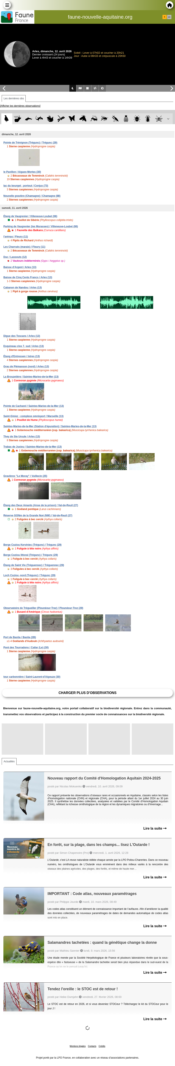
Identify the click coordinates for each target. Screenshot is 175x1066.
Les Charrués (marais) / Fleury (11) (24, 246)
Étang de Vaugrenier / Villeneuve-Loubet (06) (30, 216)
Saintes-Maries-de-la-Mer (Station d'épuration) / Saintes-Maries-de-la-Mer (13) (50, 426)
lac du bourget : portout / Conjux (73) (25, 185)
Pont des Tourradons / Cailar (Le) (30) (26, 647)
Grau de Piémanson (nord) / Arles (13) (26, 366)
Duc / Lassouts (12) (15, 257)
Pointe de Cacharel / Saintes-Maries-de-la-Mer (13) (33, 405)
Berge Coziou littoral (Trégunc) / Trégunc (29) (30, 554)
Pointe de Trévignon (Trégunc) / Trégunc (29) (30, 142)
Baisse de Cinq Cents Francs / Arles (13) (27, 277)
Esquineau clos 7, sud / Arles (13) (23, 346)
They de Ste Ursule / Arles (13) (21, 436)
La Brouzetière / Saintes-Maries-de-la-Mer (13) (31, 376)
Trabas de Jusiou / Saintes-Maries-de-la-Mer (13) (32, 446)
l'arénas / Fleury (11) (15, 236)
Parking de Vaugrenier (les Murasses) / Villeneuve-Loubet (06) (40, 226)
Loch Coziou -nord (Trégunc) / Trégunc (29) (29, 575)
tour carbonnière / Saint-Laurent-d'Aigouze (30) (31, 676)
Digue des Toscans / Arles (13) (21, 335)
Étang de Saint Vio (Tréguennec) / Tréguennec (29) (33, 565)
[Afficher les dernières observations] (20, 105)
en (169, 17)
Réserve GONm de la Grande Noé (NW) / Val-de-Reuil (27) (37, 515)
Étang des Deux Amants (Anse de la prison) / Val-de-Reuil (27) (40, 505)
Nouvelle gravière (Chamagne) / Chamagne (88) (31, 195)
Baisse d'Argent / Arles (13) (19, 267)
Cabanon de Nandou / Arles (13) (22, 287)
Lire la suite (155, 828)
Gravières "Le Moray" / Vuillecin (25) (25, 476)
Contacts (92, 1046)
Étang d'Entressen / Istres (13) (21, 356)
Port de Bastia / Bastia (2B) (19, 637)
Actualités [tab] (9, 761)
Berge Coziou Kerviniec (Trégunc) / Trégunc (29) (32, 544)
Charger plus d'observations (87, 693)
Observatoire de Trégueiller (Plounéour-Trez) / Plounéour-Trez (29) (43, 608)
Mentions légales (78, 1046)
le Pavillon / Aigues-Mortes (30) (22, 171)
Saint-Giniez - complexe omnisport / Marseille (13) (33, 416)
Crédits (102, 1046)
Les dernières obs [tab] (14, 98)
